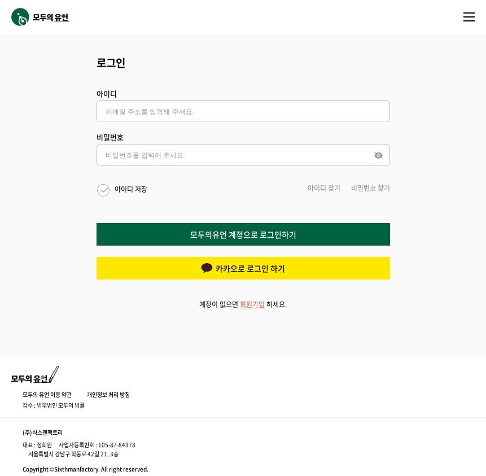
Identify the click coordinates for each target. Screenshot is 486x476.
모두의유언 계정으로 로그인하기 (243, 234)
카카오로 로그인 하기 (243, 268)
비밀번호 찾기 (370, 188)
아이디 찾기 (324, 188)
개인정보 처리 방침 (108, 394)
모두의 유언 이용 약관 (47, 394)
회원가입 (252, 304)
